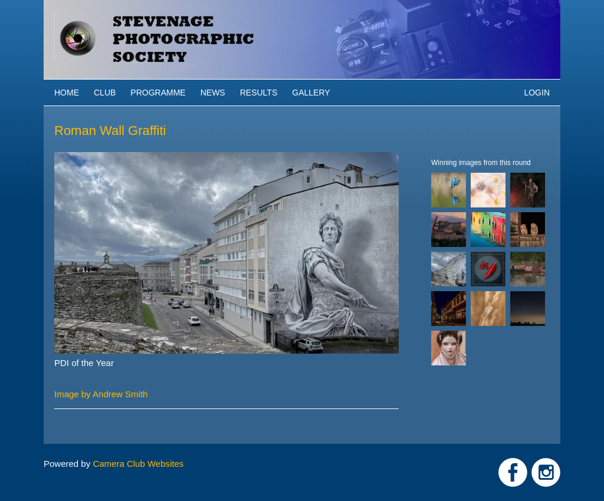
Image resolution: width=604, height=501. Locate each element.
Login (537, 92)
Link (512, 472)
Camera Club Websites (138, 464)
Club (105, 92)
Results (259, 92)
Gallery (311, 92)
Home (66, 92)
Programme (157, 92)
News (213, 92)
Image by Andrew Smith (100, 394)
